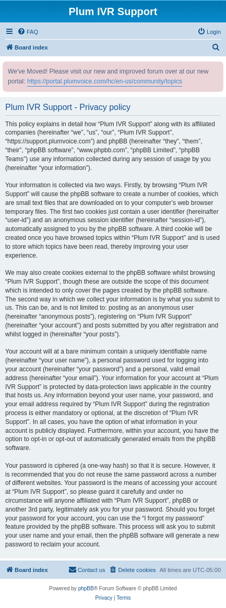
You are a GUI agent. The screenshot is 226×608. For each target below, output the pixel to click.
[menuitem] (27, 32)
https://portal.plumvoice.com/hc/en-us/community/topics (104, 81)
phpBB (86, 588)
